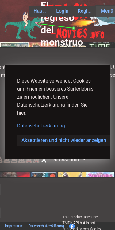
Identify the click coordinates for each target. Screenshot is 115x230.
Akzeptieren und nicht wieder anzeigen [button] (63, 140)
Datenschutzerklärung (41, 126)
